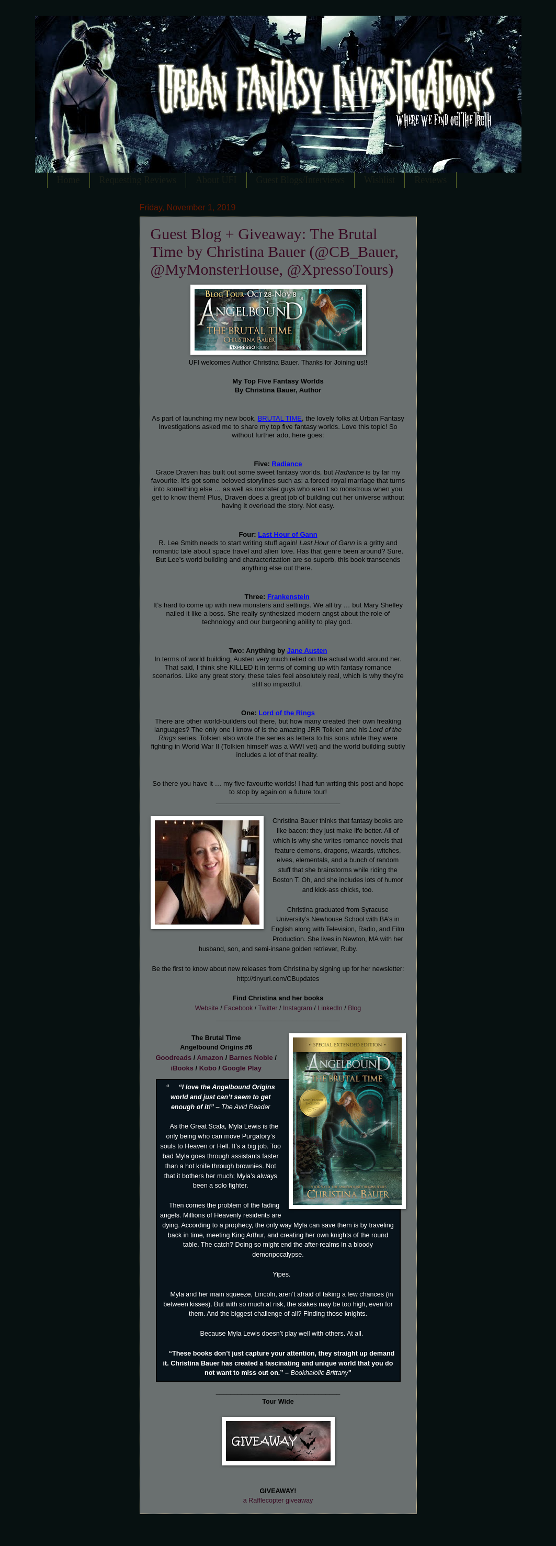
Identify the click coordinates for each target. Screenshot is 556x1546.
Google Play (242, 1068)
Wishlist (379, 180)
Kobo (208, 1068)
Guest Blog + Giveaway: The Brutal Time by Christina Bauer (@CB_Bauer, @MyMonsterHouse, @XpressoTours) (275, 251)
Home (68, 180)
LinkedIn (329, 1008)
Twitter (268, 1008)
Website (207, 1008)
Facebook (238, 1008)
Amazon (210, 1058)
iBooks (182, 1068)
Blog (354, 1008)
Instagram (297, 1008)
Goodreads (174, 1058)
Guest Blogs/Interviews (300, 180)
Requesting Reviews (137, 180)
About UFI (216, 180)
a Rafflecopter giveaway (278, 1500)
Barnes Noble (251, 1058)
